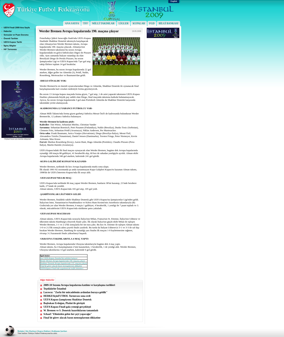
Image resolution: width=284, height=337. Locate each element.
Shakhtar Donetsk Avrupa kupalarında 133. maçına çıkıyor (63, 263)
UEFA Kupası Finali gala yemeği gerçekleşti (67, 306)
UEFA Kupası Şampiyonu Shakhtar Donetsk (67, 299)
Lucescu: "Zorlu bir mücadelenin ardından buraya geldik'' (75, 292)
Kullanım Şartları (59, 331)
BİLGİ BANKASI (168, 23)
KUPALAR (139, 23)
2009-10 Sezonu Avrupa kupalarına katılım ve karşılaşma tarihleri (79, 285)
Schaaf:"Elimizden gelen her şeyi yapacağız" (67, 314)
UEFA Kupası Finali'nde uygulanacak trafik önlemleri (61, 268)
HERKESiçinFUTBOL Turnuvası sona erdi (66, 296)
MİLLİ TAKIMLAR (103, 23)
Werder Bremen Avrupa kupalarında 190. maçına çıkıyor (62, 261)
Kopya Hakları (43, 331)
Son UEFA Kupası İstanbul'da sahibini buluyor (59, 258)
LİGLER (123, 23)
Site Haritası (30, 331)
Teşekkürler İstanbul (54, 288)
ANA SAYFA (72, 23)
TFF (85, 23)
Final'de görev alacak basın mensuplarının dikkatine (61, 266)
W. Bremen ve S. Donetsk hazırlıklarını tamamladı (70, 310)
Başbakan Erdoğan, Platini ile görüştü (64, 303)
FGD (152, 23)
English (174, 1)
